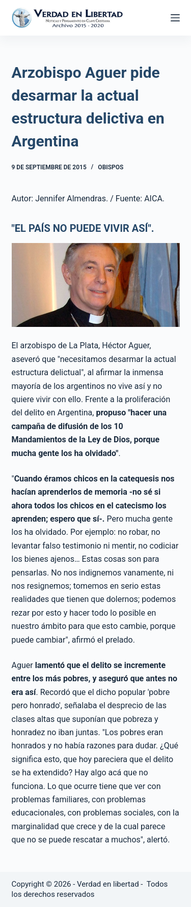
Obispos (110, 167)
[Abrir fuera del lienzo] (175, 17)
